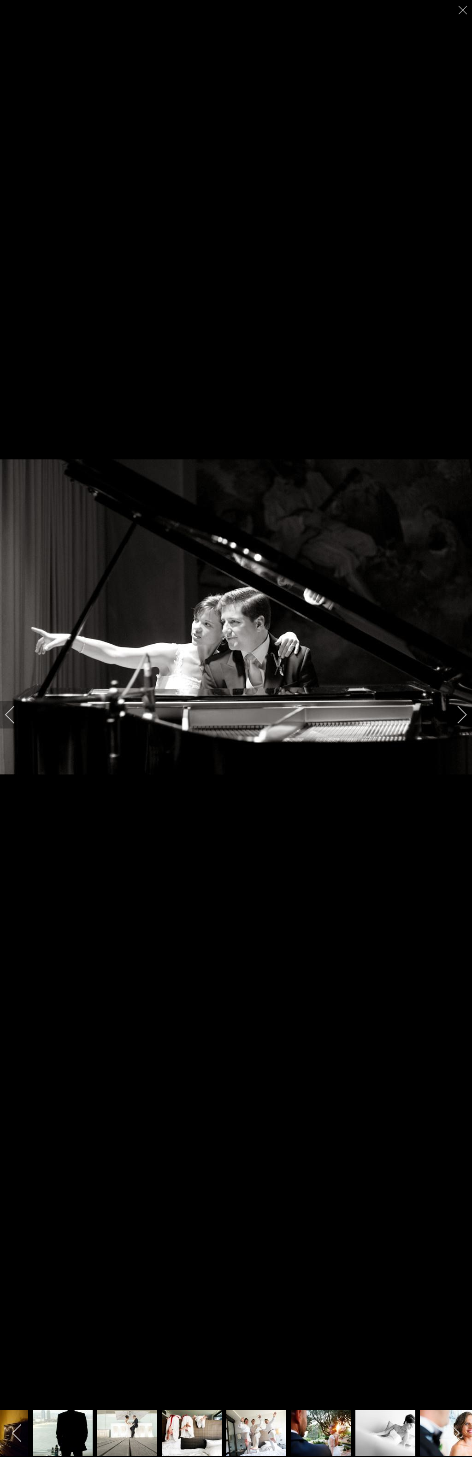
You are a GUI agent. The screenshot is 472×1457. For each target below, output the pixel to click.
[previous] (16, 714)
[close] (463, 10)
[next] (456, 714)
